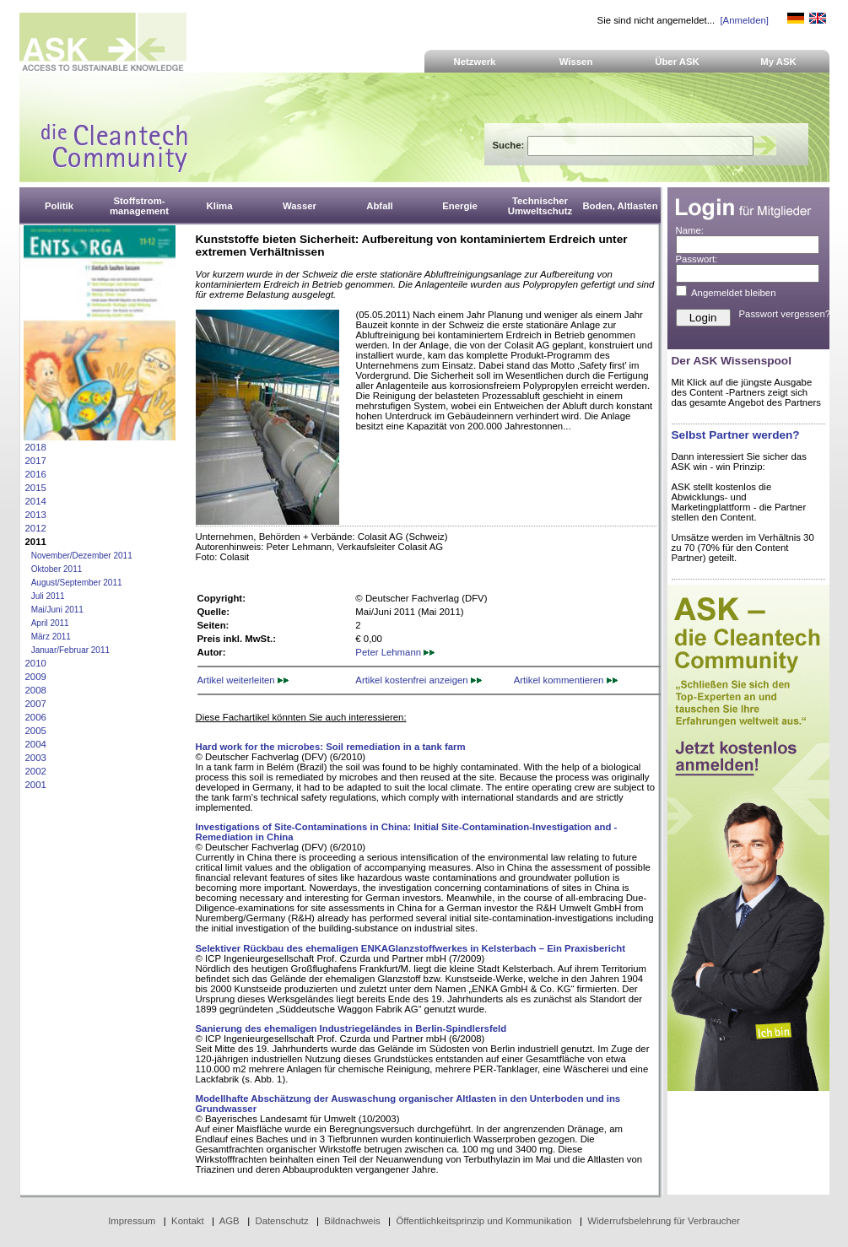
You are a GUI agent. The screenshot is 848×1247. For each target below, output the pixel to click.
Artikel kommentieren (566, 680)
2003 (35, 758)
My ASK (778, 62)
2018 (35, 447)
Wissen (576, 62)
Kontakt (187, 1221)
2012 (35, 528)
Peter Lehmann (395, 652)
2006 (35, 717)
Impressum (131, 1221)
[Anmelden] (744, 20)
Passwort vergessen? (785, 314)
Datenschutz (281, 1221)
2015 (35, 488)
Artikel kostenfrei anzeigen (418, 680)
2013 (35, 515)
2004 (35, 744)
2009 (35, 677)
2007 (35, 704)
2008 (35, 690)
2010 (35, 663)
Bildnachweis (352, 1221)
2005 (35, 731)
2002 (35, 771)
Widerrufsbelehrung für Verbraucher (663, 1221)
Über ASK (677, 62)
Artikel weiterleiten (243, 680)
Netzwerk (475, 62)
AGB (229, 1221)
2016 (35, 474)
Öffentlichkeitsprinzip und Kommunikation (483, 1221)
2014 (35, 501)
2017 (35, 461)
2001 (35, 785)
